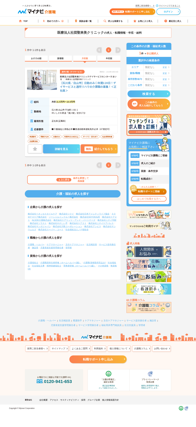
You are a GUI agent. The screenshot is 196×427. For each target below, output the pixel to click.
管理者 (68, 247)
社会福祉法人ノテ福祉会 (77, 229)
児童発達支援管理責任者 (51, 247)
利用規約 (98, 348)
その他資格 (103, 266)
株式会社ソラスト (38, 223)
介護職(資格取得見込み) (94, 262)
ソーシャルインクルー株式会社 (63, 217)
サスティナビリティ (69, 400)
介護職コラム (141, 348)
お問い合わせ (161, 348)
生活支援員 (130, 325)
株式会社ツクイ (66, 214)
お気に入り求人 (142, 21)
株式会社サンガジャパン (39, 226)
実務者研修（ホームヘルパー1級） (79, 266)
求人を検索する (113, 21)
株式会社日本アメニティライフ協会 (92, 214)
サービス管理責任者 (88, 325)
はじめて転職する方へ (149, 198)
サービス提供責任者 (136, 320)
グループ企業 (93, 400)
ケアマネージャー (55, 244)
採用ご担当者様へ (36, 348)
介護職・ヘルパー (36, 244)
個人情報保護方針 (110, 400)
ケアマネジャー (92, 320)
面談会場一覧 (83, 21)
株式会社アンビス (92, 226)
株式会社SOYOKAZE (90, 217)
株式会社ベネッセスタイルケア (42, 214)
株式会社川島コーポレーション (67, 226)
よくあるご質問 (79, 348)
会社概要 (43, 400)
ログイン (168, 11)
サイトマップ (58, 348)
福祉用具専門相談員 (111, 325)
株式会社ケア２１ (78, 223)
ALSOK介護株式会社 (42, 220)
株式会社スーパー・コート (50, 229)
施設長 (35, 247)
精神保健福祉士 (54, 266)
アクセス (54, 400)
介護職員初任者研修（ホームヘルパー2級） (60, 262)
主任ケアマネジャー (74, 244)
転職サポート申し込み (98, 359)
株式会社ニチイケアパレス (101, 223)
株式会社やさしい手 (58, 223)
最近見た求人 (172, 21)
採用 (83, 400)
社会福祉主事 (38, 266)
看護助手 (77, 320)
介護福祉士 (33, 262)
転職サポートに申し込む (131, 11)
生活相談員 (91, 244)
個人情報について (119, 348)
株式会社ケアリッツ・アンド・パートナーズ (74, 220)
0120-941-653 (54, 381)
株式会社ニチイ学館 (106, 220)
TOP (23, 21)
